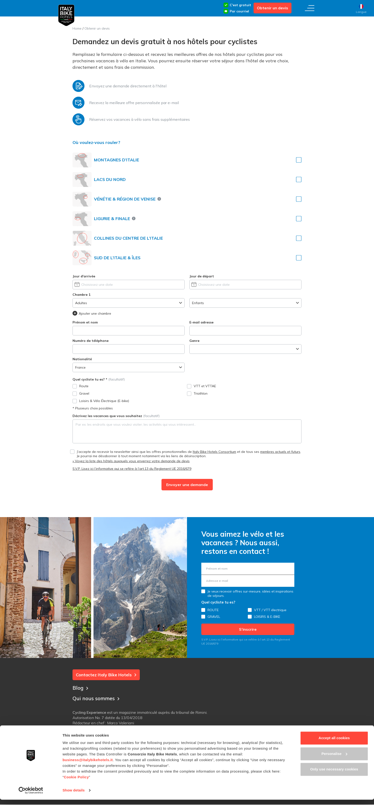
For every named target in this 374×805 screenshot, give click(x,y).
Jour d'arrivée (84, 276)
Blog (81, 687)
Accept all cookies (334, 743)
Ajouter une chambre (92, 313)
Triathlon (201, 393)
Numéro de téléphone (91, 341)
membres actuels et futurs (280, 452)
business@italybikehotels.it (87, 765)
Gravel (84, 393)
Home (77, 28)
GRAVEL (214, 616)
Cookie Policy (76, 782)
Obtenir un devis (272, 7)
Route (83, 386)
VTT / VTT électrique (270, 610)
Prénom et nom (85, 322)
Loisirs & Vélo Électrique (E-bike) (104, 401)
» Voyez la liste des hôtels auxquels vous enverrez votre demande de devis (131, 461)
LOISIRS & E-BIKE (267, 616)
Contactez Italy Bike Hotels (106, 675)
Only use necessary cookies (334, 775)
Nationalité (82, 359)
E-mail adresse (201, 322)
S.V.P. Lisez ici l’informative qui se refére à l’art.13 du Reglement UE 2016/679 (132, 468)
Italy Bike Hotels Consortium (214, 452)
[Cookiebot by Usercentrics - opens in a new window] (31, 795)
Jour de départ (201, 276)
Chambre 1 (81, 294)
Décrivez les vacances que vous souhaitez (116, 416)
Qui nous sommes (97, 697)
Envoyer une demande (187, 484)
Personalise (334, 759)
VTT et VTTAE (205, 386)
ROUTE (213, 610)
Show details (73, 796)
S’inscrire (248, 629)
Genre (194, 341)
